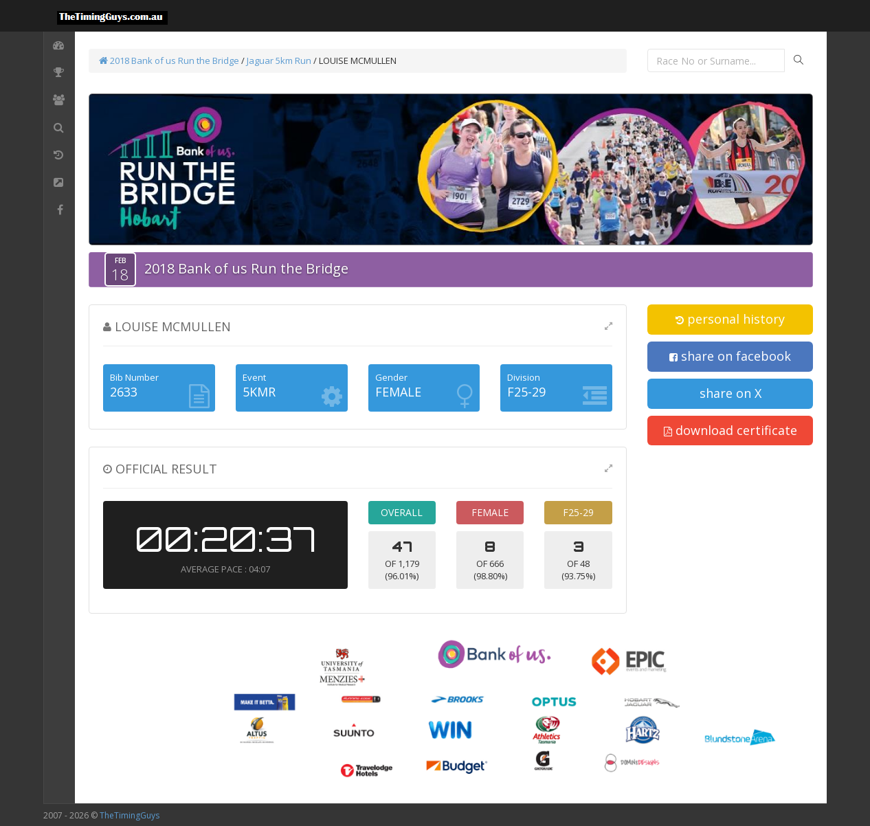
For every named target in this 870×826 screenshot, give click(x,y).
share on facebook (730, 356)
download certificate (730, 430)
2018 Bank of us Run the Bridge (169, 60)
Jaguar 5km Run (279, 60)
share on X (730, 393)
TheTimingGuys (129, 815)
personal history (730, 319)
